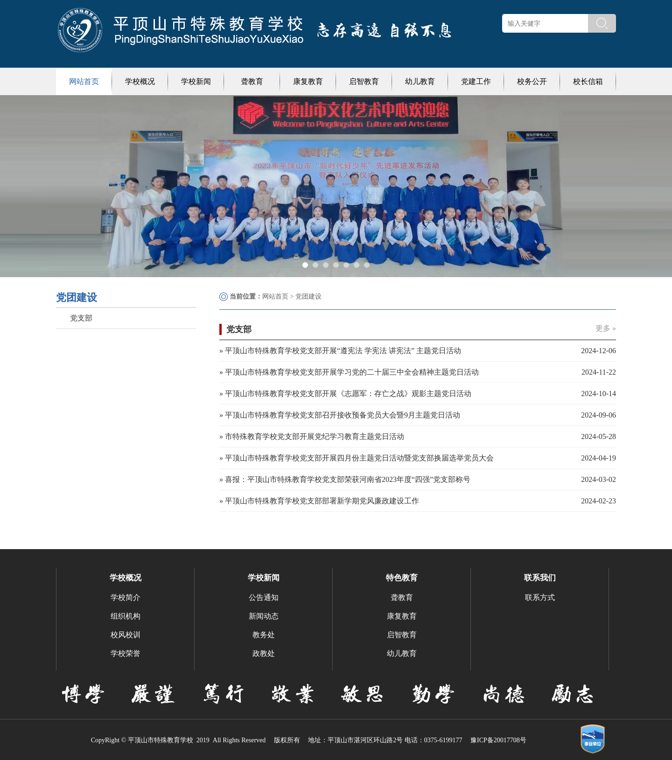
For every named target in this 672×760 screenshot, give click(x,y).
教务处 (263, 635)
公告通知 (264, 597)
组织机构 (125, 616)
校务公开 (532, 81)
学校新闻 (196, 81)
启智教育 (364, 81)
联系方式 (540, 597)
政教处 (263, 653)
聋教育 (252, 81)
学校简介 (125, 597)
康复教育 (308, 81)
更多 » (605, 328)
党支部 (81, 318)
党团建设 (308, 296)
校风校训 (125, 635)
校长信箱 (588, 81)
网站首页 (84, 81)
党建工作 (476, 81)
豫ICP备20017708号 (498, 740)
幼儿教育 (420, 81)
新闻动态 (264, 616)
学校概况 (140, 81)
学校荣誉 (125, 653)
